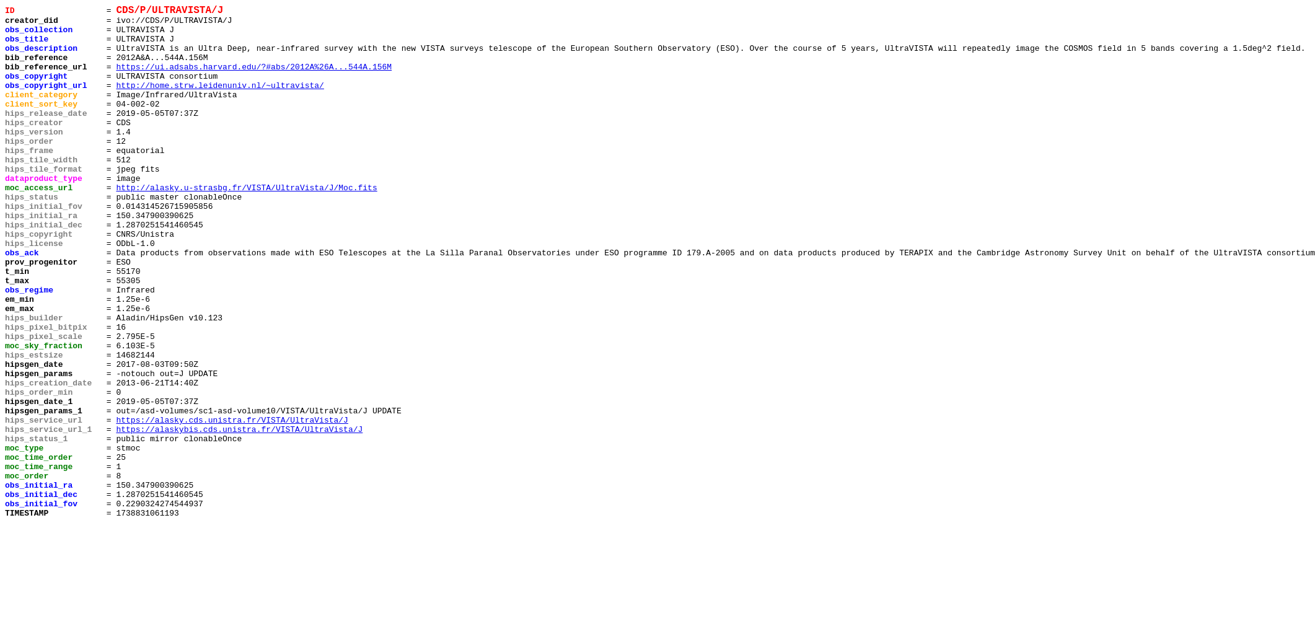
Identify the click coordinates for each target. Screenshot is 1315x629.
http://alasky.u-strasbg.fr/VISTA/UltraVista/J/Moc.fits (246, 225)
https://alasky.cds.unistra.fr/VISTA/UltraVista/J (232, 503)
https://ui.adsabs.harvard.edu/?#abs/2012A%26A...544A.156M (254, 80)
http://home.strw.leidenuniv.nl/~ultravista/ (219, 102)
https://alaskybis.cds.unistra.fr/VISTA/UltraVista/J (239, 515)
